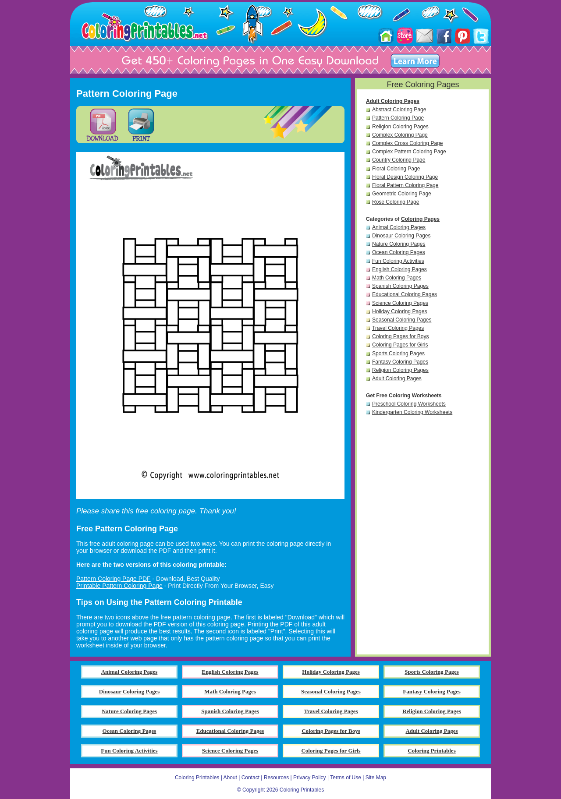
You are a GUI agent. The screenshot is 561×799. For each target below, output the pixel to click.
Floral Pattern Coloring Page (405, 185)
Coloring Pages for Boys (400, 336)
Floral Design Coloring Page (405, 177)
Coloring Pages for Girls (400, 345)
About (230, 777)
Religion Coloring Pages (400, 127)
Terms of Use (345, 777)
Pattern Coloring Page (398, 118)
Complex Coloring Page (400, 135)
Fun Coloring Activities (398, 261)
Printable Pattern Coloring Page (119, 585)
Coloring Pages (420, 219)
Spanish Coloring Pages (400, 286)
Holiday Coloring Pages (399, 311)
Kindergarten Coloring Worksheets (412, 412)
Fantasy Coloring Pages (400, 362)
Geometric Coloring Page (401, 194)
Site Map (376, 777)
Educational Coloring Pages (404, 294)
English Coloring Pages (399, 269)
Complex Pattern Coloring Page (409, 151)
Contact (250, 777)
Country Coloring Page (398, 160)
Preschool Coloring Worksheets (409, 404)
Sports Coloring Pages (398, 353)
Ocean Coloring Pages (398, 252)
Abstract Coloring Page (399, 109)
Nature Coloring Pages (398, 244)
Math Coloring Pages (396, 278)
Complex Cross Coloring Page (407, 143)
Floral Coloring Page (396, 169)
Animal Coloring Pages (399, 227)
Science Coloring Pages (400, 303)
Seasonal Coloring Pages (401, 320)
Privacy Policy (309, 777)
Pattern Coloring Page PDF (113, 578)
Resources (276, 777)
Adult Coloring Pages (392, 101)
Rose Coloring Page (395, 202)
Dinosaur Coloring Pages (401, 236)
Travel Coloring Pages (398, 328)
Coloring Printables (197, 777)
